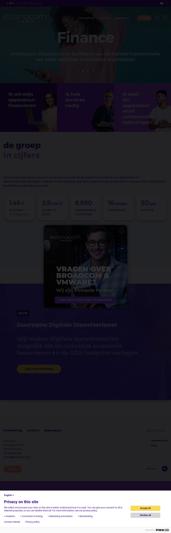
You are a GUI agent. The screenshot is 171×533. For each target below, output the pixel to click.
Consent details (12, 522)
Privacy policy (32, 522)
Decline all (145, 515)
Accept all (145, 508)
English (9, 495)
